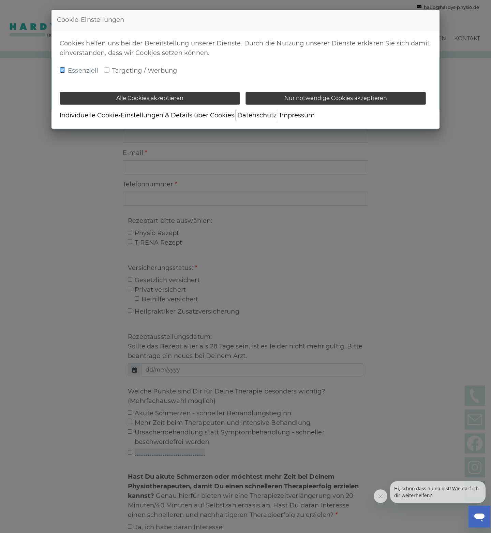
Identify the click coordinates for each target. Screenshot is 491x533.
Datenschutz (257, 115)
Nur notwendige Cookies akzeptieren (335, 98)
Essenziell (83, 70)
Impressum (297, 115)
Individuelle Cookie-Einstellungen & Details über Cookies (147, 115)
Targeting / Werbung (144, 70)
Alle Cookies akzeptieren (149, 98)
